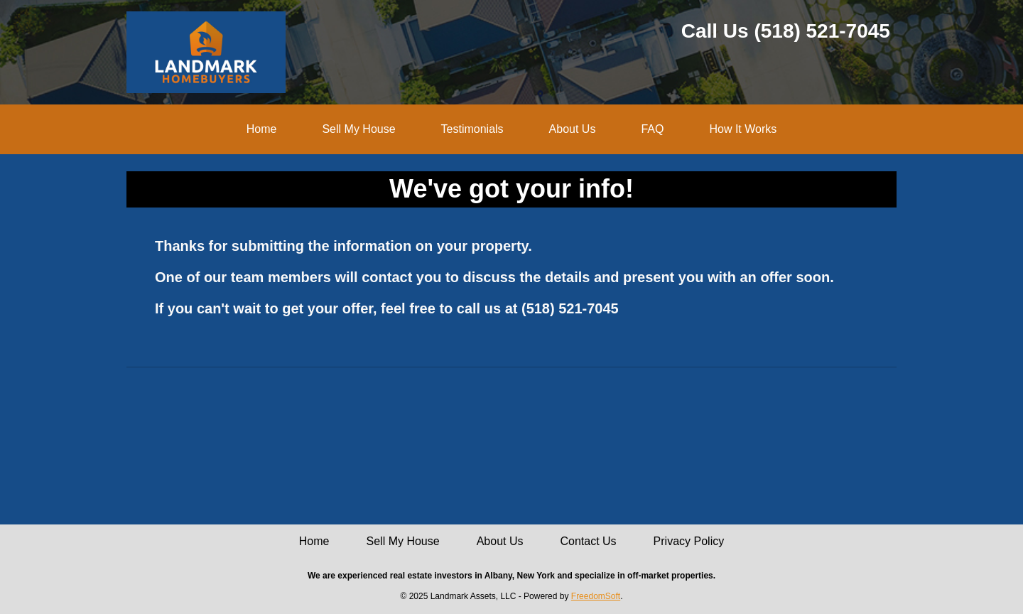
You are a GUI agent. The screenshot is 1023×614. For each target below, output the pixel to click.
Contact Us (588, 541)
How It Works (742, 129)
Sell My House (358, 129)
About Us (572, 129)
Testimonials (472, 129)
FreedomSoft (595, 596)
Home (262, 129)
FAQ (652, 129)
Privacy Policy (689, 541)
